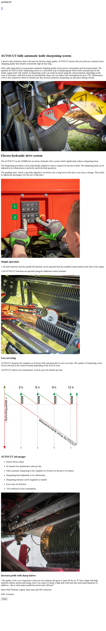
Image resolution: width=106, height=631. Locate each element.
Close (4, 599)
